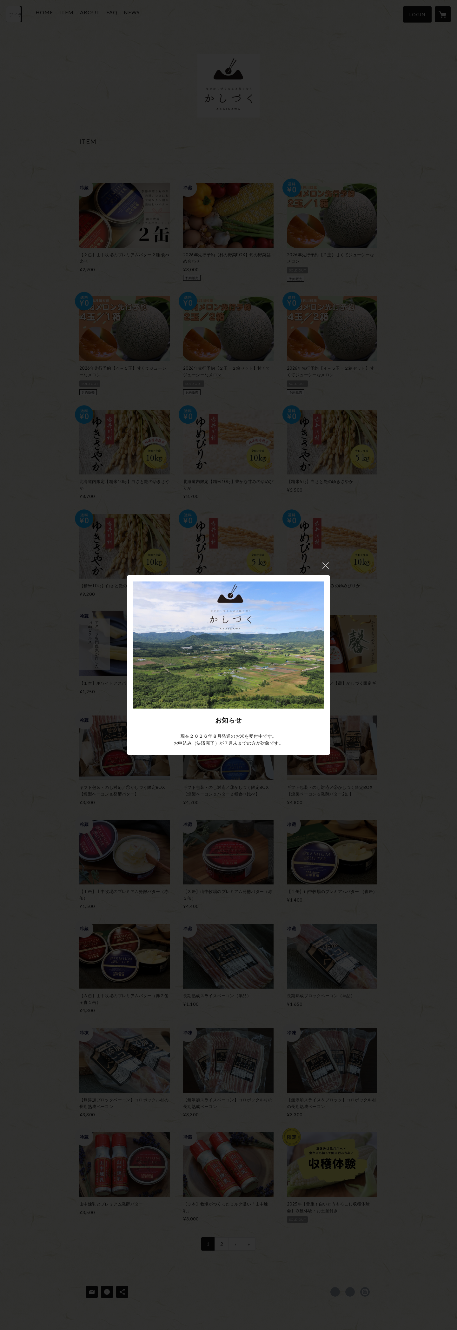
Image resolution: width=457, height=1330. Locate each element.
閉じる (325, 565)
